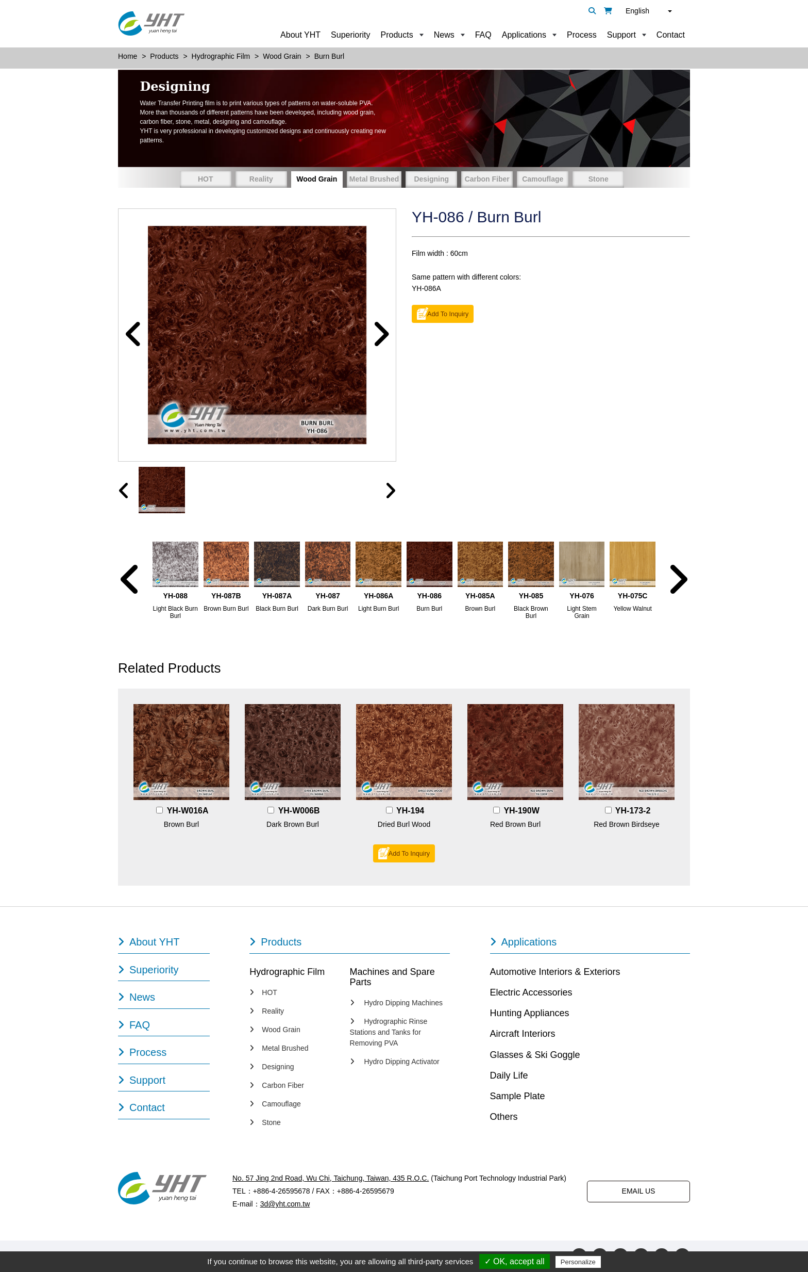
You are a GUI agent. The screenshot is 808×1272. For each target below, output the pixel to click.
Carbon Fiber (487, 179)
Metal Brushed (374, 179)
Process (582, 34)
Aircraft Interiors (523, 1035)
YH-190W (521, 811)
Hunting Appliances (529, 1014)
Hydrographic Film (287, 972)
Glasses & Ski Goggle (535, 1055)
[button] (134, 335)
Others (504, 1118)
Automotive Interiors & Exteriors (555, 972)
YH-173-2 (632, 811)
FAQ (483, 34)
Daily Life (509, 1076)
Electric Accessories (531, 993)
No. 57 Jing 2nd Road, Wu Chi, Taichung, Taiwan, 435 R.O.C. (330, 1179)
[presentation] (124, 492)
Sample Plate (517, 1097)
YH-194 (410, 811)
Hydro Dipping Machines (396, 1004)
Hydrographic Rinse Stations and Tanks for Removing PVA (389, 1033)
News (444, 34)
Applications (524, 34)
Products (397, 34)
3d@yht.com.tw (285, 1205)
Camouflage (542, 179)
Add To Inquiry (447, 314)
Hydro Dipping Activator (395, 1062)
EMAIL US (638, 1191)
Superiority (350, 34)
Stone (598, 179)
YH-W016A (188, 811)
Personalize (578, 1262)
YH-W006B (299, 811)
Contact (670, 34)
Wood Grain (316, 179)
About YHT (300, 34)
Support (621, 34)
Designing (431, 179)
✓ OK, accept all (514, 1261)
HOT (205, 179)
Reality (261, 179)
